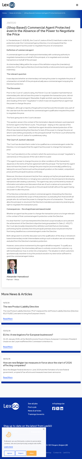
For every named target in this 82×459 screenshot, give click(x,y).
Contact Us (57, 452)
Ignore (9, 453)
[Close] (43, 429)
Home (4, 13)
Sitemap (48, 452)
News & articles (34, 411)
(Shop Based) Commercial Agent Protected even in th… (45, 13)
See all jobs (33, 403)
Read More (8, 319)
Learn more (8, 447)
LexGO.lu (66, 452)
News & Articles (15, 13)
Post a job (32, 407)
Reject (20, 453)
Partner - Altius (13, 279)
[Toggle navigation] (77, 5)
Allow (32, 453)
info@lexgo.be (58, 403)
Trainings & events (36, 414)
